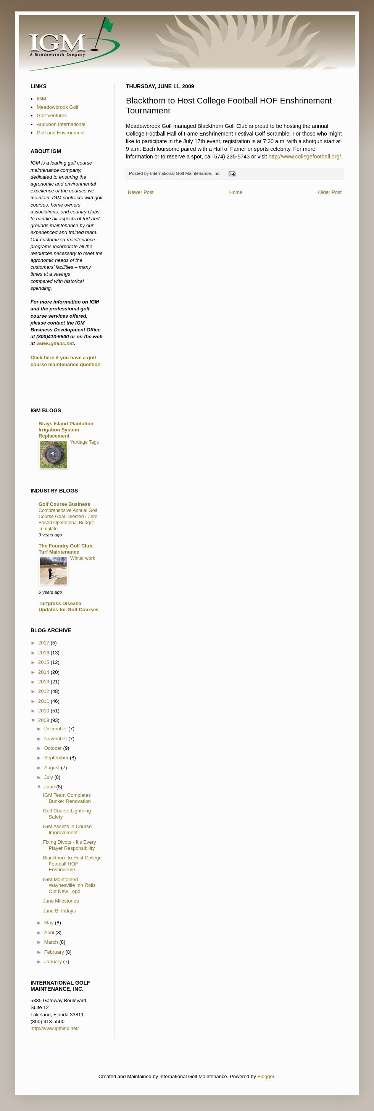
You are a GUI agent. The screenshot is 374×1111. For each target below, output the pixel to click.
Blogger (265, 1076)
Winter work (82, 558)
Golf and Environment (61, 133)
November (56, 738)
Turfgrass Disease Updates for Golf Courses (68, 606)
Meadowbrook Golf (57, 107)
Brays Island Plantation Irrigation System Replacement (66, 430)
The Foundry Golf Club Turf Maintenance (65, 549)
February (55, 952)
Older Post (330, 192)
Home (236, 192)
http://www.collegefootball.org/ (305, 156)
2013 (44, 682)
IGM (41, 99)
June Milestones (61, 901)
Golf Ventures (52, 115)
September (57, 758)
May (49, 922)
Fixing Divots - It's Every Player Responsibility (69, 845)
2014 (44, 672)
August (52, 767)
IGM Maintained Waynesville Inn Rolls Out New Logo (69, 885)
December (56, 729)
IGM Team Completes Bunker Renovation (67, 798)
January (53, 961)
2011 (44, 701)
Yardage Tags (84, 442)
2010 (44, 711)
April (50, 932)
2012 (44, 691)
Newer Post (140, 192)
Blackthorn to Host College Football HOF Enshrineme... (72, 863)
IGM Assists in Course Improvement (67, 829)
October (53, 748)
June (50, 787)
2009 (44, 720)
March (52, 942)
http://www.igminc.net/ (55, 1028)
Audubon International (61, 124)
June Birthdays (59, 911)
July (49, 777)
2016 (44, 653)
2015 (44, 662)
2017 (44, 643)
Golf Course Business (64, 504)
